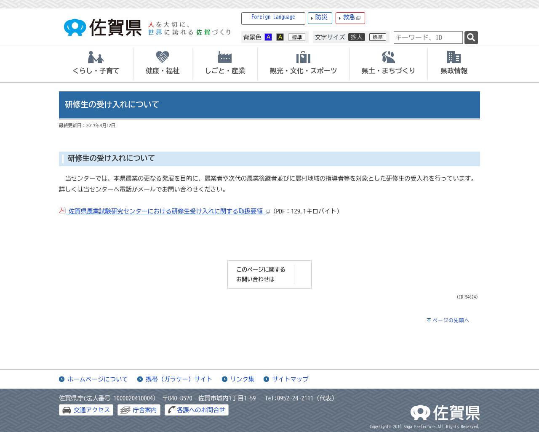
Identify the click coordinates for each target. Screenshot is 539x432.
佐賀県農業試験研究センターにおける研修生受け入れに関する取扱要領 (164, 211)
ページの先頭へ (451, 320)
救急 (352, 17)
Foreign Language (273, 17)
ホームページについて (97, 379)
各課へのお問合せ (201, 410)
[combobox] (428, 37)
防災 (321, 17)
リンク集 (242, 379)
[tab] (96, 64)
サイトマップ (290, 379)
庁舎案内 (145, 410)
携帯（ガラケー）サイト (179, 379)
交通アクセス (92, 410)
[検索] (471, 37)
